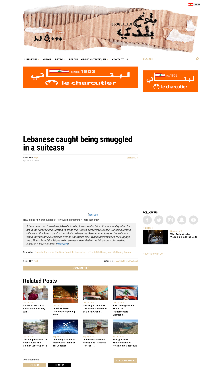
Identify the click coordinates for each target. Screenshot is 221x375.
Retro (59, 59)
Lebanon (132, 157)
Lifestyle (30, 59)
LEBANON (120, 261)
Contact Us (120, 59)
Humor (47, 59)
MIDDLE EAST (132, 261)
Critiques (149, 228)
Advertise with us (153, 253)
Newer (59, 365)
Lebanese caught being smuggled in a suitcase (77, 143)
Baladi (73, 59)
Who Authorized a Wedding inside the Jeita (183, 237)
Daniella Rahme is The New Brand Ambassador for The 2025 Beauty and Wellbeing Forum (83, 252)
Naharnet (62, 244)
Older (34, 365)
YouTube (93, 214)
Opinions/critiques (93, 59)
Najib (36, 157)
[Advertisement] (80, 109)
